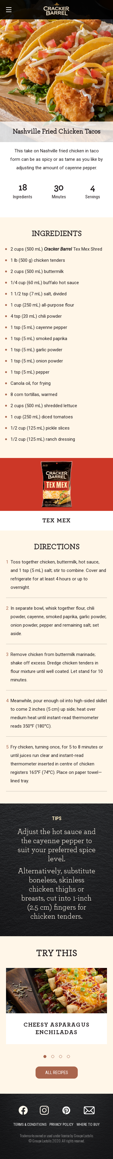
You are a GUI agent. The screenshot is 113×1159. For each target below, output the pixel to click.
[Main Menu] (8, 10)
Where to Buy (88, 1124)
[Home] (56, 9)
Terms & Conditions (29, 1124)
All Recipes (56, 1072)
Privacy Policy (61, 1124)
